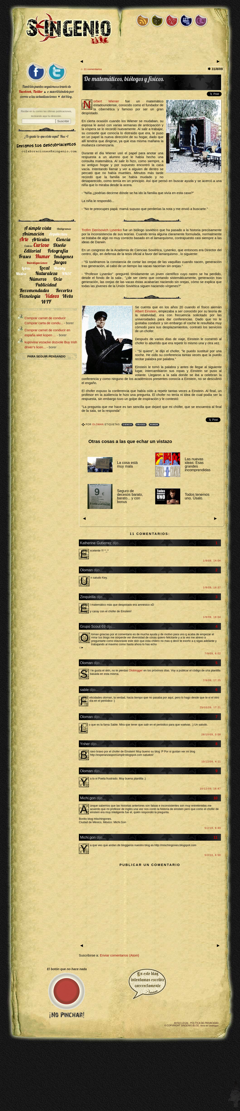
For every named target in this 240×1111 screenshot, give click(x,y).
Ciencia (127, 425)
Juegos (59, 262)
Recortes (64, 290)
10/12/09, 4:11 (211, 761)
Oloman (98, 424)
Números (37, 279)
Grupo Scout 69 (92, 626)
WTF (46, 302)
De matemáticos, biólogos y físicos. (124, 79)
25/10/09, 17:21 (210, 707)
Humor (154, 425)
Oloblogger (136, 670)
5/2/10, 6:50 (213, 855)
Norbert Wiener (106, 101)
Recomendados (34, 290)
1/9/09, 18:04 (212, 617)
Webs (67, 296)
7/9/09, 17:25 (212, 680)
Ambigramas (64, 228)
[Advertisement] (46, 187)
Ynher (85, 744)
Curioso (41, 244)
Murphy (59, 268)
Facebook (25, 91)
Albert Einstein (146, 311)
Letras (26, 268)
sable (84, 690)
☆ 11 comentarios (91, 69)
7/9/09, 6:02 (213, 653)
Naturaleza (46, 273)
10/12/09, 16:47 (210, 788)
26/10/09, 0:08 (211, 734)
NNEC (67, 273)
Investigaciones (37, 263)
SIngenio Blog (190, 1025)
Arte (23, 239)
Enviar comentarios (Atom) (119, 955)
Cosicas (28, 246)
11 (215, 837)
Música (21, 273)
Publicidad (45, 284)
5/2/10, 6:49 (213, 828)
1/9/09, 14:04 (212, 560)
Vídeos (52, 295)
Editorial (32, 251)
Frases (141, 425)
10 (215, 798)
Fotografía (58, 251)
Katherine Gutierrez (96, 543)
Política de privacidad (204, 1023)
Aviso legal (181, 1023)
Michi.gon (88, 798)
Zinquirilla (88, 597)
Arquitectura (58, 234)
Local (44, 268)
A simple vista (37, 228)
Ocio (57, 279)
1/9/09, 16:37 (212, 587)
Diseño (59, 245)
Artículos (40, 239)
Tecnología (29, 296)
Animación (33, 233)
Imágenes (63, 256)
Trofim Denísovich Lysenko (102, 230)
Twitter (37, 91)
